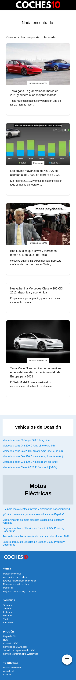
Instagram (8, 612)
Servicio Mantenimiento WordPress (20, 654)
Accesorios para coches (15, 577)
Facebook (8, 622)
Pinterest (7, 615)
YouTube (7, 608)
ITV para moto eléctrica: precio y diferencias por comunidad (36, 509)
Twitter (6, 619)
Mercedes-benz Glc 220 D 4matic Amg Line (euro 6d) (33, 451)
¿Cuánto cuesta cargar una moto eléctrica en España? (33, 514)
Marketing (8, 587)
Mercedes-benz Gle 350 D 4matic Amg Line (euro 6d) (33, 456)
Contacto (7, 674)
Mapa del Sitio (10, 636)
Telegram (7, 605)
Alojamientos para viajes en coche (20, 591)
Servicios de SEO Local (15, 647)
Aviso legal (8, 671)
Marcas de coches (12, 573)
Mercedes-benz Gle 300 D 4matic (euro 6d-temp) (30, 462)
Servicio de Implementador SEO (19, 650)
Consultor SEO (10, 643)
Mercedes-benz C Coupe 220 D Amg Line (26, 440)
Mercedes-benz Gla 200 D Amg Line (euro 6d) (29, 445)
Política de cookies (12, 667)
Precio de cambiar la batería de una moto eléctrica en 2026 (36, 536)
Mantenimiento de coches (16, 584)
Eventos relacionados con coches (19, 580)
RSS (5, 640)
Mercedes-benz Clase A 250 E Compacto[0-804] (30, 467)
